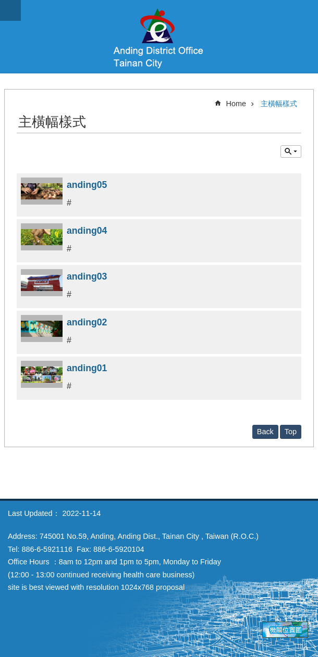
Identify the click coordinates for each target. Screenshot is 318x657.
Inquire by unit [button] (290, 151)
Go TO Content (5, 5)
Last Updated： (34, 513)
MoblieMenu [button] (10, 10)
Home (236, 103)
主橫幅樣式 (279, 103)
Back (265, 431)
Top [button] (291, 431)
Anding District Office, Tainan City (159, 36)
